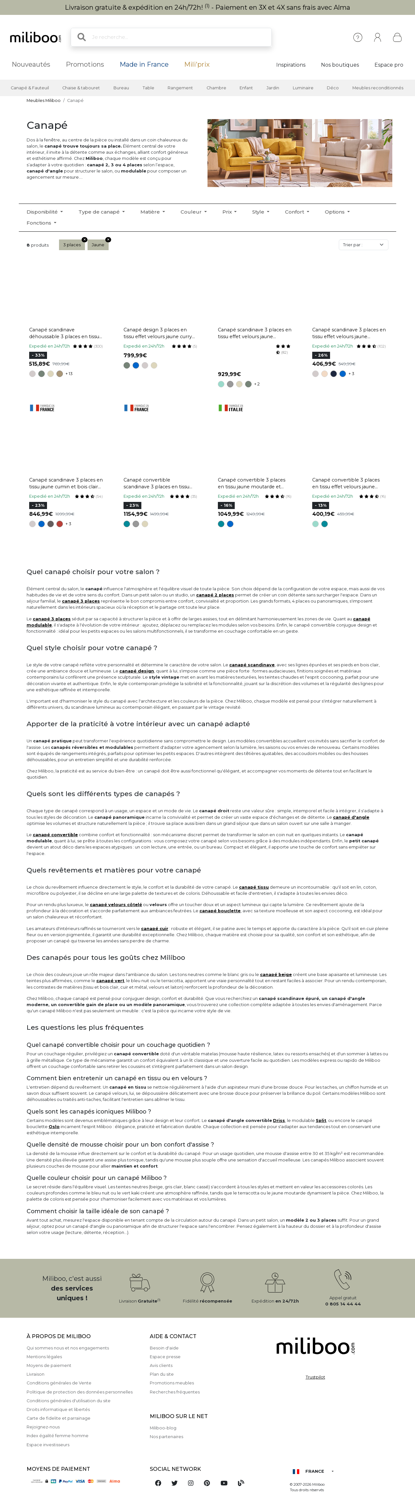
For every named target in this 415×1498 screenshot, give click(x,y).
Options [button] (335, 212)
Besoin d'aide (164, 1348)
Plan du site (162, 1374)
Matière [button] (150, 212)
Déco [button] (333, 87)
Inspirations (290, 65)
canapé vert (110, 980)
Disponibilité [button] (43, 212)
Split (321, 1120)
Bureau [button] (121, 87)
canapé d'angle (351, 817)
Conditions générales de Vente (59, 1383)
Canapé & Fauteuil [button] (30, 87)
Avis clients (161, 1365)
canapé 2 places (215, 595)
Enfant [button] (246, 87)
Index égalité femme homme (58, 1435)
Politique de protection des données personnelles (80, 1392)
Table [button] (148, 87)
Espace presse (165, 1356)
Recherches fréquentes (175, 1392)
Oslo (54, 1126)
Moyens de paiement (49, 1365)
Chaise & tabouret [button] (81, 87)
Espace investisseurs (48, 1444)
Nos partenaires (166, 1436)
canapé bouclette (220, 910)
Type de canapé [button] (99, 212)
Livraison (35, 1374)
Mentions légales (44, 1356)
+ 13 (69, 373)
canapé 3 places (81, 601)
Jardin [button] (273, 87)
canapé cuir (154, 928)
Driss (279, 1120)
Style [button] (259, 212)
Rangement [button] (180, 87)
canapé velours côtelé (116, 904)
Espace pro (388, 65)
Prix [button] (227, 212)
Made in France (144, 64)
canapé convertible (55, 834)
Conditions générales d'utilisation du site (69, 1400)
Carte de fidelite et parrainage (58, 1418)
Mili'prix (197, 64)
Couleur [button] (192, 212)
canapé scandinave (252, 664)
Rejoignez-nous (43, 1427)
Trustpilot (315, 1377)
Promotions (85, 64)
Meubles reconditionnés (377, 87)
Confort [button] (295, 212)
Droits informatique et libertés (58, 1409)
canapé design (136, 671)
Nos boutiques (340, 65)
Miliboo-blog (163, 1428)
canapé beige (276, 974)
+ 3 (351, 373)
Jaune (100, 243)
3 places (74, 243)
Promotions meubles (172, 1383)
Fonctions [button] (40, 223)
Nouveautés (31, 64)
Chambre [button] (216, 87)
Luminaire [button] (303, 87)
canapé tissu (254, 887)
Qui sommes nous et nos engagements (68, 1348)
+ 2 (257, 384)
